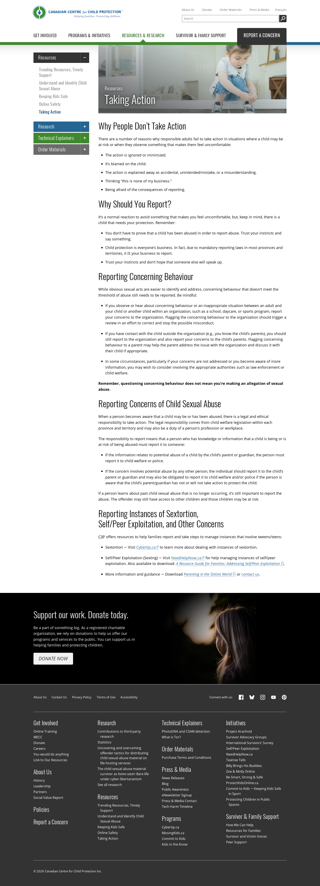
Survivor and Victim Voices (246, 836)
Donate (207, 10)
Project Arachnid (239, 731)
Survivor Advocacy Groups (246, 737)
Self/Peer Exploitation (242, 748)
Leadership (42, 786)
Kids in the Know (174, 844)
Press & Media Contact (179, 801)
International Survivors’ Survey (249, 743)
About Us (188, 10)
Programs (171, 818)
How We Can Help (239, 825)
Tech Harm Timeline (177, 806)
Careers (39, 748)
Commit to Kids (174, 838)
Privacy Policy (81, 697)
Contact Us (59, 697)
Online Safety (49, 104)
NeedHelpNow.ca (186, 557)
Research (46, 126)
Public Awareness (175, 789)
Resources (47, 57)
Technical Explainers (56, 138)
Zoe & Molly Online (240, 771)
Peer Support (236, 842)
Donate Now (53, 658)
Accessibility (129, 697)
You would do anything (51, 754)
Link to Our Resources (50, 760)
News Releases (173, 778)
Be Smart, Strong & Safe (244, 777)
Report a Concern (50, 822)
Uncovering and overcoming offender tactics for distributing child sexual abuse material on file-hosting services (123, 755)
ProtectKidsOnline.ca (242, 783)
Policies (41, 809)
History (39, 780)
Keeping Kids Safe (53, 96)
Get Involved (45, 722)
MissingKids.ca (173, 833)
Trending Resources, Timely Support (61, 72)
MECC (37, 737)
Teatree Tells (236, 760)
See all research (110, 784)
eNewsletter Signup (177, 795)
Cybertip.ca (146, 547)
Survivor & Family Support (252, 816)
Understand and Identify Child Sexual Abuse (63, 86)
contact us (250, 574)
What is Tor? (171, 737)
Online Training (45, 731)
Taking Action (50, 112)
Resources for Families (243, 830)
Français (281, 10)
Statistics (104, 742)
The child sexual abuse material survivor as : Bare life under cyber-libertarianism (123, 774)
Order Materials (231, 10)
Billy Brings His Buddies (244, 765)
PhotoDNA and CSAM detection (186, 731)
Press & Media (259, 10)
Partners (40, 792)
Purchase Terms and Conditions (186, 757)
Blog (165, 783)
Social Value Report (48, 797)
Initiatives (236, 722)
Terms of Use (106, 697)
